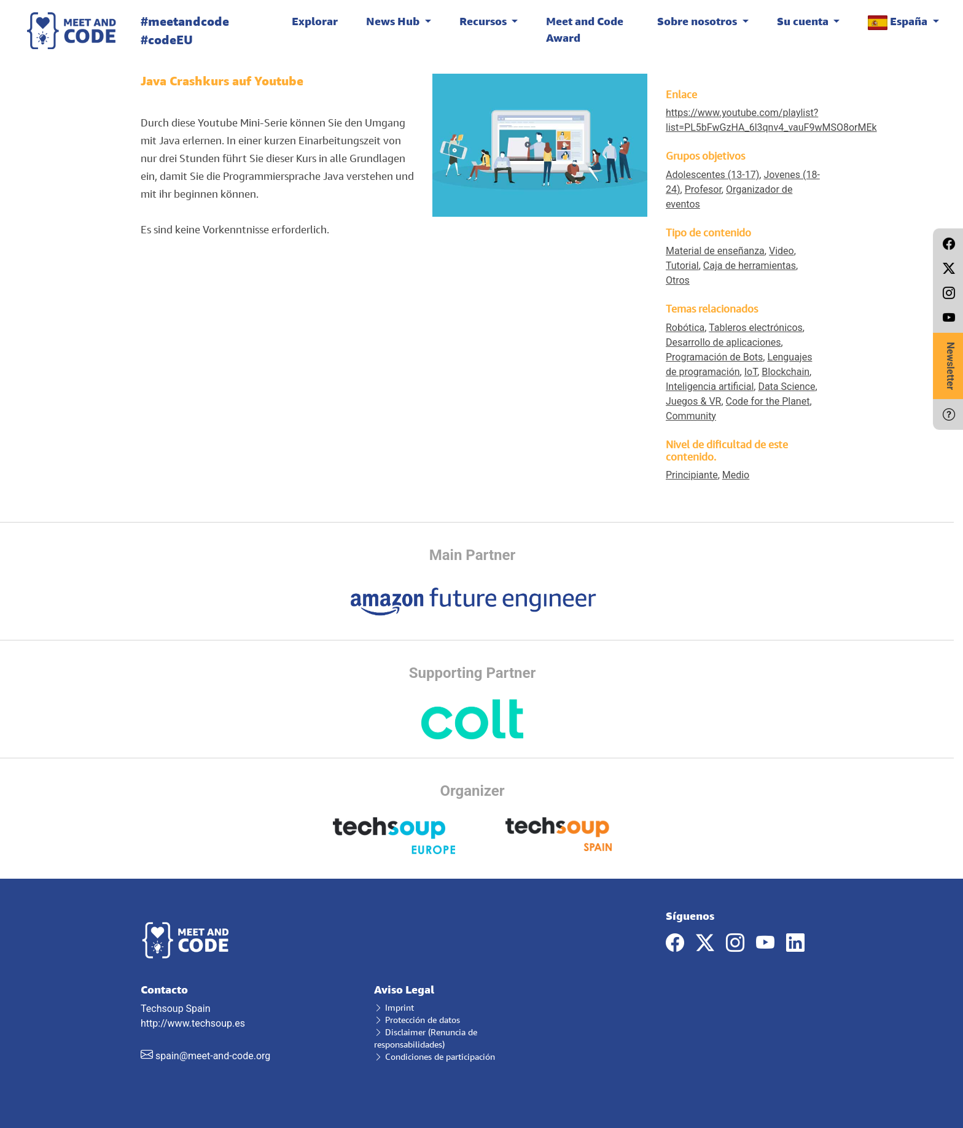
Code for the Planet (768, 401)
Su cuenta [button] (804, 21)
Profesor (703, 189)
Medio (736, 475)
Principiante (692, 475)
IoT (750, 372)
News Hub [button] (394, 21)
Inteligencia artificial (710, 386)
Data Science (786, 386)
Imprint (394, 1007)
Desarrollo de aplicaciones (723, 342)
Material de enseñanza (715, 251)
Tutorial (682, 265)
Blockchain (785, 372)
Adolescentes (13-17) (712, 175)
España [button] (899, 21)
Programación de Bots (714, 357)
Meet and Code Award (584, 29)
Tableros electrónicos (756, 327)
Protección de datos (417, 1019)
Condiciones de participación (434, 1056)
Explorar (315, 21)
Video (781, 251)
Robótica (685, 327)
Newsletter (950, 366)
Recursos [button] (484, 21)
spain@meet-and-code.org (212, 1056)
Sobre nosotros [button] (698, 21)
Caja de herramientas (749, 265)
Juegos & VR (693, 401)
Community (691, 416)
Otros (678, 280)
